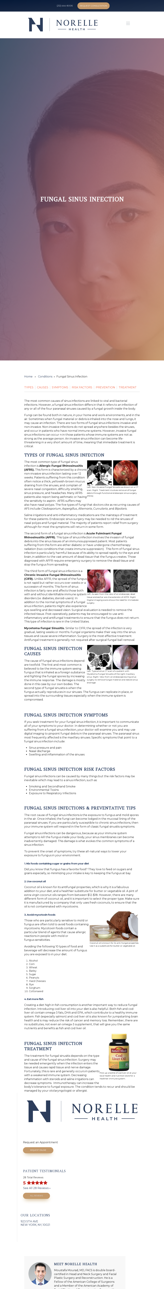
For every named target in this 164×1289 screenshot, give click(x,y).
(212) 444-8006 (65, 5)
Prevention (105, 387)
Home (28, 376)
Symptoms (60, 387)
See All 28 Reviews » (37, 1188)
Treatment (128, 387)
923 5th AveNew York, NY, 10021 (35, 1223)
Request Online (38, 1150)
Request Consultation (93, 5)
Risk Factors (82, 387)
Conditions (45, 376)
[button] (127, 24)
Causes (42, 387)
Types (28, 387)
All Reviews (36, 1196)
